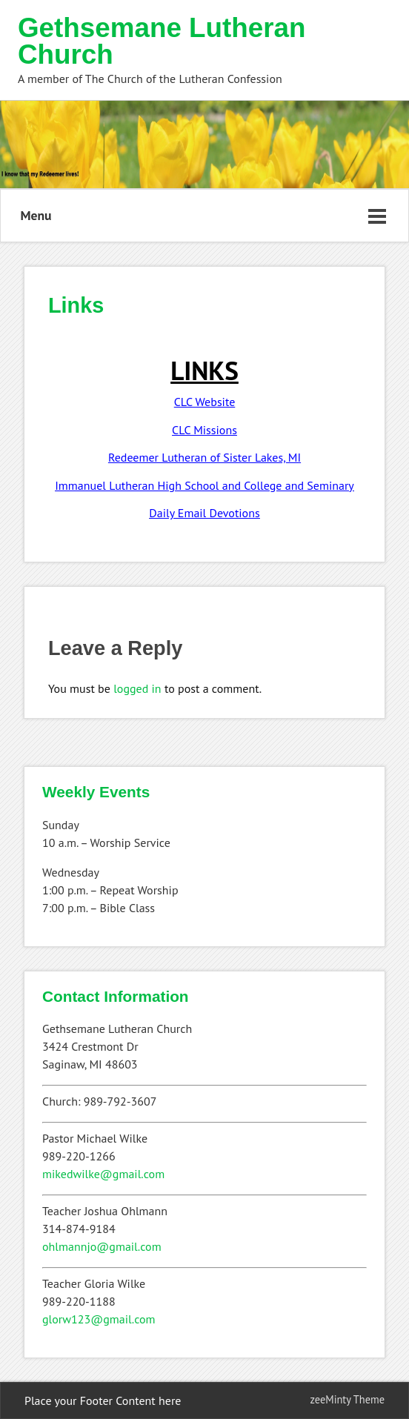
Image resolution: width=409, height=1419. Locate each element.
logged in (137, 688)
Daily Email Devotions (204, 512)
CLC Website (205, 401)
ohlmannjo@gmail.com (102, 1246)
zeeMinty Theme (347, 1399)
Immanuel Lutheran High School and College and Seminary (204, 485)
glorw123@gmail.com (99, 1319)
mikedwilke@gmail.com (103, 1173)
